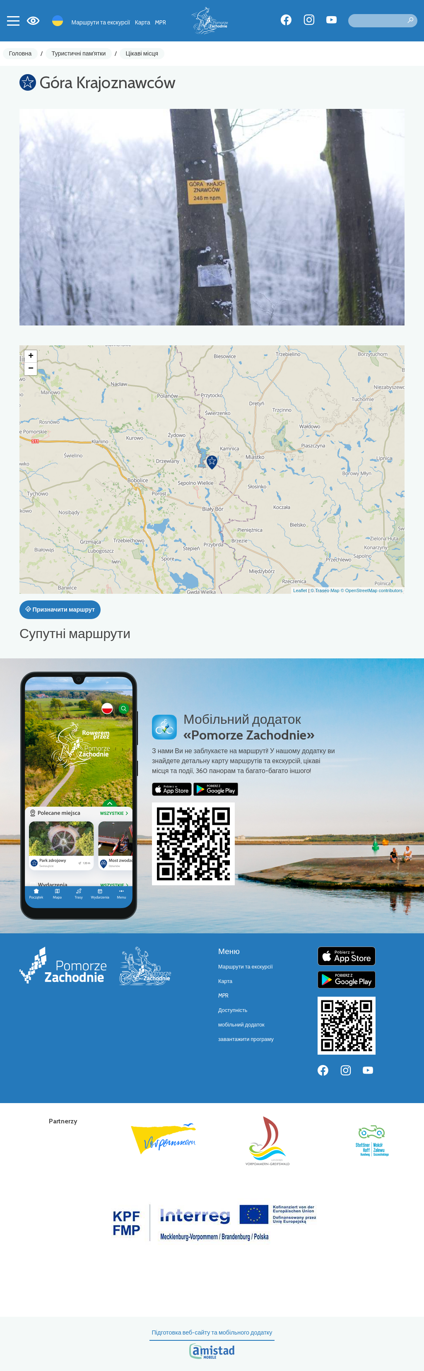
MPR (160, 22)
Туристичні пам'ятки (78, 53)
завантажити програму (246, 1039)
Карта (142, 22)
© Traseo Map (325, 590)
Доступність (233, 1010)
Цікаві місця (142, 53)
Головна (20, 53)
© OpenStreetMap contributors (371, 590)
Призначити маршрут (60, 609)
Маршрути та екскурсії (101, 22)
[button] (212, 462)
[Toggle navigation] (13, 21)
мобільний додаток (241, 1025)
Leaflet (300, 590)
